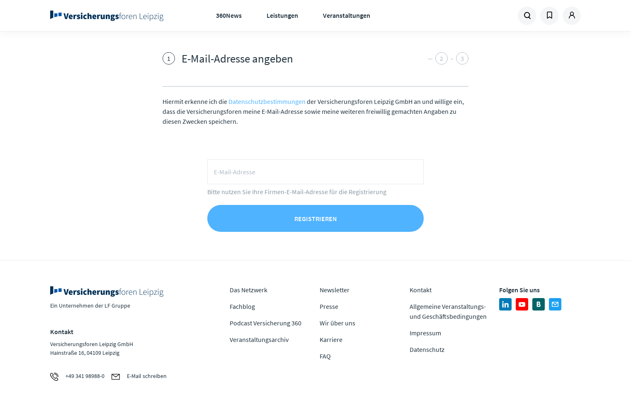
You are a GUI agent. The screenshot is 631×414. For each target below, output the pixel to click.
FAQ (325, 356)
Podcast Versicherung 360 (265, 323)
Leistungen (282, 15)
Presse (329, 306)
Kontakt (421, 290)
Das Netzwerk (248, 290)
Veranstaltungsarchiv (259, 339)
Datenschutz (427, 349)
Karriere (331, 339)
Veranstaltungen (346, 15)
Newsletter (334, 290)
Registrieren (315, 218)
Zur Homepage (109, 15)
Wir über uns (337, 323)
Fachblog (242, 306)
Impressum (425, 333)
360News (229, 15)
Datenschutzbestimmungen (267, 101)
